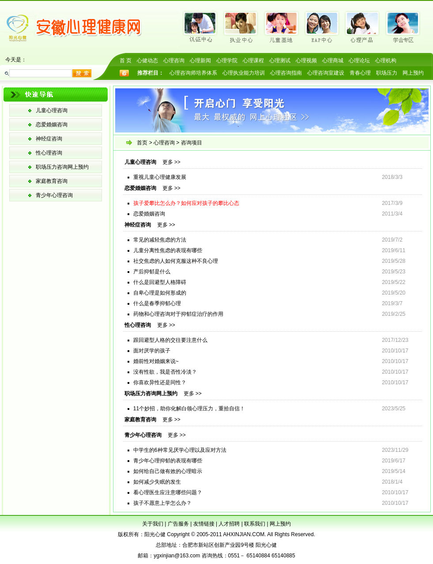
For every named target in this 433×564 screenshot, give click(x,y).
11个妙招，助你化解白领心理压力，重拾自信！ (189, 408)
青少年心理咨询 (54, 195)
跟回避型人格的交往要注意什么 (170, 340)
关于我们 (152, 524)
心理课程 (253, 60)
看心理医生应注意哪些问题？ (167, 492)
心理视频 (306, 60)
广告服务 (178, 524)
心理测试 (279, 60)
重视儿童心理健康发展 (159, 177)
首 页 (126, 60)
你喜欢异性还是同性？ (159, 382)
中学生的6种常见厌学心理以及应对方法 (179, 450)
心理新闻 (200, 60)
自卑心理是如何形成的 (159, 293)
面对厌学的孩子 (151, 351)
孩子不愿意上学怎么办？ (162, 503)
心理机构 (385, 60)
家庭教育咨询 (52, 181)
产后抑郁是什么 (151, 272)
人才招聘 (229, 524)
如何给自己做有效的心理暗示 (167, 471)
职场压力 (386, 73)
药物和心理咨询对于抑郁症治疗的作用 (178, 314)
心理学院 (226, 60)
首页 (142, 143)
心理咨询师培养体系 (193, 73)
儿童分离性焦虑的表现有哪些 (167, 250)
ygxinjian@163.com (177, 556)
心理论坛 (359, 60)
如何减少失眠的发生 (157, 482)
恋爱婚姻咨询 (52, 124)
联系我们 (254, 524)
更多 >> (171, 162)
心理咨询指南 (286, 73)
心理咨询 (173, 60)
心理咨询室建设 (325, 73)
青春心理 (360, 73)
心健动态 (147, 60)
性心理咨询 (49, 153)
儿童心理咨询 (52, 110)
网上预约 (413, 73)
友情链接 (204, 524)
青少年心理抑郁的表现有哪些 (167, 461)
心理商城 (332, 60)
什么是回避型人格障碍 (159, 282)
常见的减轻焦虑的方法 (159, 240)
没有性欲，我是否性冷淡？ (165, 372)
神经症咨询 (49, 139)
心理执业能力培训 (243, 73)
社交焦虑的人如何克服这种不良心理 (175, 261)
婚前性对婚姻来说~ (156, 361)
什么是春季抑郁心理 (157, 303)
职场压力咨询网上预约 (62, 167)
